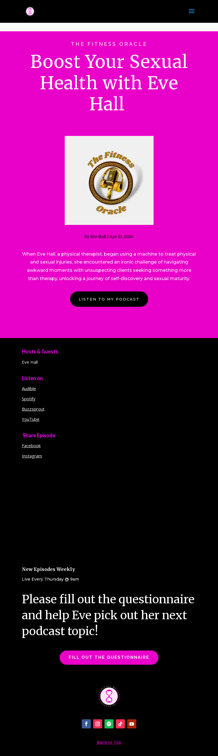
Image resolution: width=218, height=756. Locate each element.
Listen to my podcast (109, 301)
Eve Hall (98, 238)
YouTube (30, 421)
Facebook (31, 448)
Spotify (28, 401)
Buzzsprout (33, 411)
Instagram (32, 458)
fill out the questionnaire (109, 659)
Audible (29, 391)
